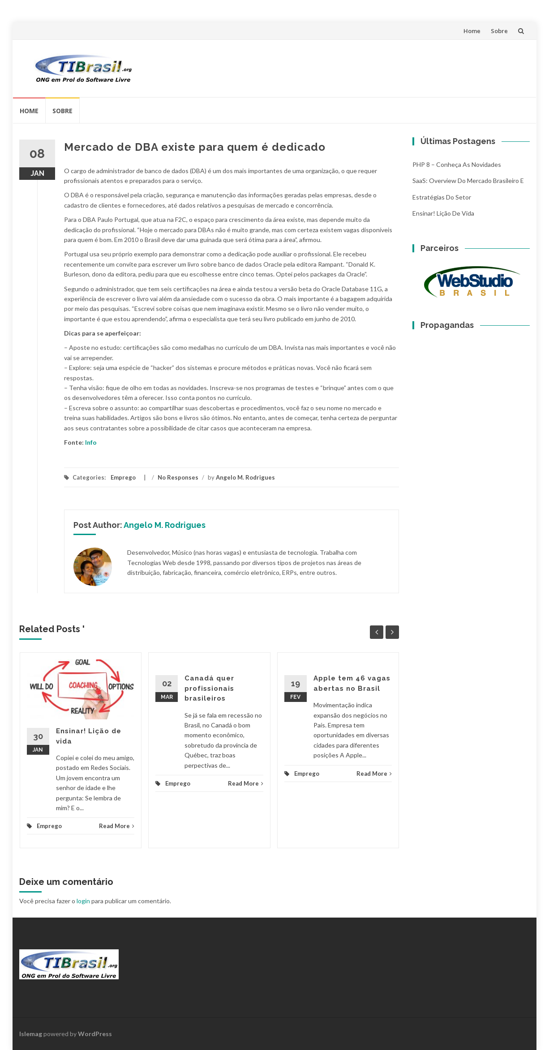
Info (91, 442)
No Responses (178, 477)
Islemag (30, 1033)
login (83, 901)
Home (471, 31)
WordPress (95, 1033)
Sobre (499, 31)
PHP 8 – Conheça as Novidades (456, 164)
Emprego (123, 477)
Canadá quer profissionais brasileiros (209, 688)
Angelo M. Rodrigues (245, 477)
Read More (116, 825)
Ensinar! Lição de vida (443, 213)
